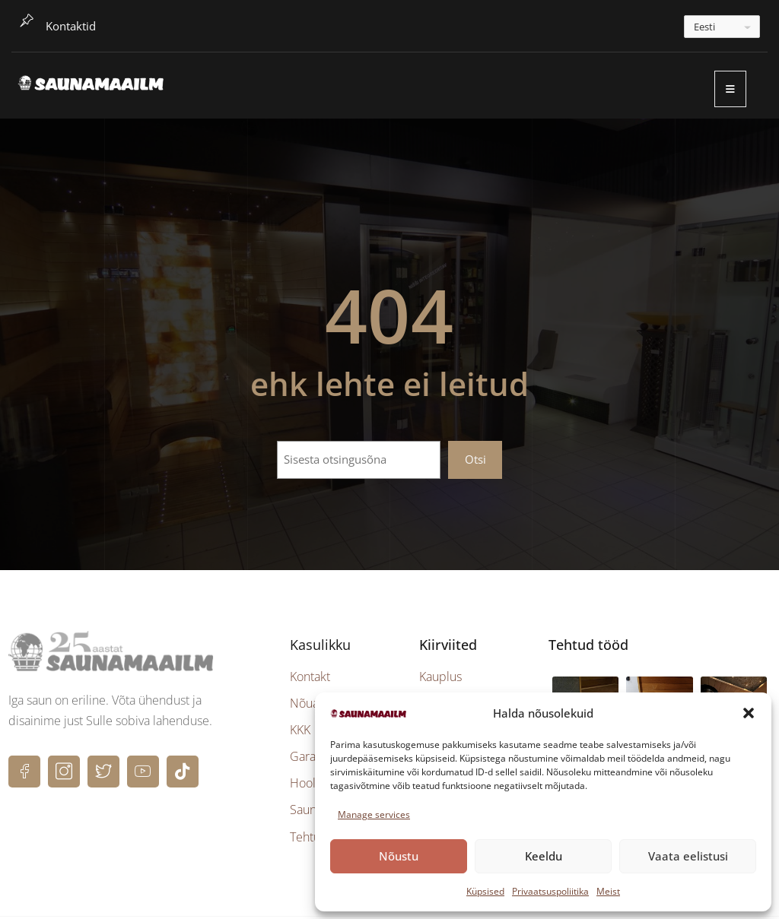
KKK (300, 732)
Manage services (374, 814)
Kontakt (310, 678)
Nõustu (398, 856)
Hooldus (312, 786)
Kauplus (440, 678)
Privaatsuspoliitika (550, 891)
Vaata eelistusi (688, 856)
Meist (608, 891)
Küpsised (485, 891)
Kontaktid (71, 25)
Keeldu (543, 856)
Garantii (311, 759)
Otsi (475, 462)
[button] (748, 713)
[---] (722, 26)
